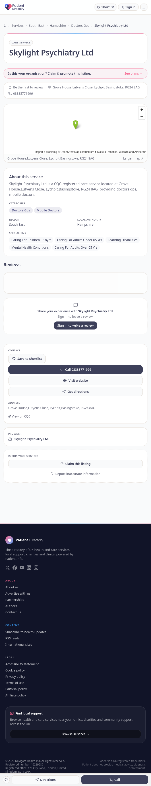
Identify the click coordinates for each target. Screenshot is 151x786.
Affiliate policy (15, 695)
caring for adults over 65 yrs (75, 247)
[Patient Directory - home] (21, 7)
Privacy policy (15, 676)
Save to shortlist (27, 358)
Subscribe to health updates (25, 632)
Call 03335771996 (75, 369)
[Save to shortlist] (6, 779)
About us (12, 587)
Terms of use (14, 683)
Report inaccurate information (75, 474)
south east (17, 224)
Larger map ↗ (133, 158)
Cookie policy (15, 670)
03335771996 (20, 93)
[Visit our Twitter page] (7, 567)
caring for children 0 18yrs (31, 240)
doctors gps (21, 210)
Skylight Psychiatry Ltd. (28, 439)
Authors (11, 606)
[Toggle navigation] (143, 7)
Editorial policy (16, 689)
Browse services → (75, 734)
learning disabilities (122, 240)
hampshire (85, 224)
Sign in (128, 7)
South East (36, 25)
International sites (18, 644)
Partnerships (14, 600)
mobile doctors (48, 210)
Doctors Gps (80, 25)
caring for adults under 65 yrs (79, 240)
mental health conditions (30, 247)
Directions (45, 780)
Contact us (13, 612)
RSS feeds (12, 638)
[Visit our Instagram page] (36, 567)
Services (17, 25)
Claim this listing (75, 464)
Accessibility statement (22, 664)
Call (115, 780)
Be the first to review (25, 87)
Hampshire (58, 25)
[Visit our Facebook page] (14, 567)
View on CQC (19, 416)
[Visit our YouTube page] (22, 567)
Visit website (75, 380)
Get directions (75, 391)
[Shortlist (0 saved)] (105, 7)
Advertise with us (18, 593)
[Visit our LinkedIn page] (29, 567)
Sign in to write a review (75, 325)
